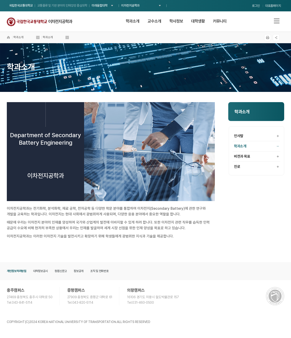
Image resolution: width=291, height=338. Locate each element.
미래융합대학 (99, 5)
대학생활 (198, 21)
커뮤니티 (220, 21)
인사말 (256, 136)
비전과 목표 (256, 156)
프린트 (267, 37)
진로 (256, 166)
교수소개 (154, 21)
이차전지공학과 (130, 5)
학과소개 (132, 21)
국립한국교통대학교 (21, 5)
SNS (276, 37)
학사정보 (176, 21)
